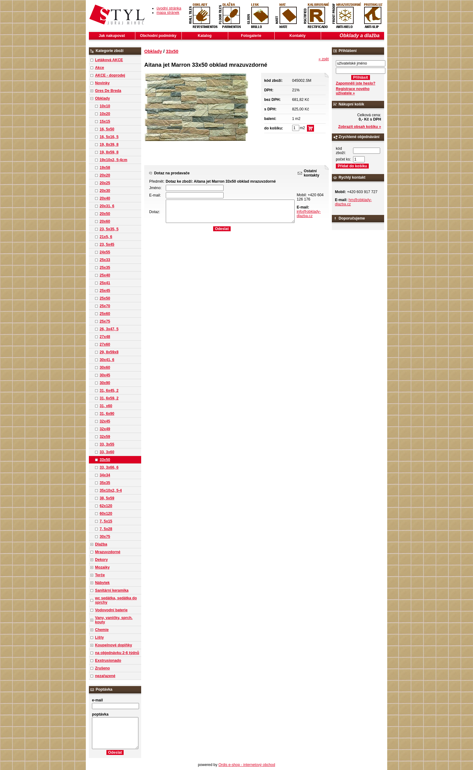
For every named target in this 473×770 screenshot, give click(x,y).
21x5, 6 (106, 237)
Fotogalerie (251, 36)
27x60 (105, 344)
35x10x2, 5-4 (111, 490)
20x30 (105, 191)
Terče (100, 575)
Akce (99, 67)
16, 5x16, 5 (109, 137)
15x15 (105, 121)
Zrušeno (102, 668)
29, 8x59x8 (109, 352)
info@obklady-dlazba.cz (309, 213)
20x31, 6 (107, 206)
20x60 (105, 221)
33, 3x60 (107, 452)
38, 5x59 (107, 498)
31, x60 (106, 406)
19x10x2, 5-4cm (113, 160)
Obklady (102, 98)
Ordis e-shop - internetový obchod (246, 765)
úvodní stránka (169, 8)
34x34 (105, 475)
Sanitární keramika (112, 590)
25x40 (105, 275)
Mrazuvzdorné (107, 552)
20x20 (105, 175)
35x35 (105, 483)
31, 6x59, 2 (109, 398)
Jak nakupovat (112, 36)
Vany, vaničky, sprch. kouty (114, 620)
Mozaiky (102, 567)
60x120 (106, 513)
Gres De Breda (108, 91)
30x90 (105, 383)
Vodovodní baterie (111, 610)
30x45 (105, 375)
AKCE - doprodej (110, 75)
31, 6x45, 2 (109, 390)
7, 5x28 (106, 529)
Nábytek (102, 583)
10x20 (105, 114)
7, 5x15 (106, 521)
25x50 (105, 298)
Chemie (102, 630)
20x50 (105, 214)
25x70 (105, 306)
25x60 (105, 314)
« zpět (324, 59)
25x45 (105, 290)
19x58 (105, 167)
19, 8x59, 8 (109, 152)
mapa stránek (168, 12)
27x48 (105, 337)
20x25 (105, 183)
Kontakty (297, 36)
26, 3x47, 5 (109, 329)
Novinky (102, 83)
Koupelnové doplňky (113, 645)
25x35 (105, 267)
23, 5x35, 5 (109, 229)
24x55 (105, 252)
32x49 (105, 429)
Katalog (205, 36)
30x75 (105, 536)
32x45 (105, 421)
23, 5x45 (107, 244)
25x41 (105, 283)
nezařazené (105, 676)
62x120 (106, 506)
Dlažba (101, 544)
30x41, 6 (107, 360)
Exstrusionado (108, 660)
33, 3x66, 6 (109, 467)
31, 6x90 (107, 413)
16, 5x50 (107, 129)
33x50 (105, 460)
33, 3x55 (107, 444)
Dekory (101, 560)
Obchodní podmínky (158, 36)
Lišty (99, 637)
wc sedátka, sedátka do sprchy (116, 600)
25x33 (105, 260)
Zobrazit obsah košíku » (359, 127)
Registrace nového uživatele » (352, 91)
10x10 (105, 106)
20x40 (105, 198)
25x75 (105, 321)
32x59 (105, 437)
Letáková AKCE (109, 60)
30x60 (105, 367)
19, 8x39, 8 (109, 144)
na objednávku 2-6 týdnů (117, 653)
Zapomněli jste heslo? (356, 83)
